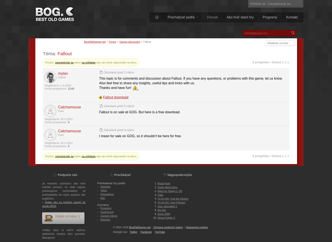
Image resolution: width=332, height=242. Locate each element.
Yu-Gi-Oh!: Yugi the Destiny (173, 198)
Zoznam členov (109, 215)
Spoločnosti (106, 212)
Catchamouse (69, 107)
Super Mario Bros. (168, 187)
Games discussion (129, 41)
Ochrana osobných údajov (168, 227)
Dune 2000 (164, 214)
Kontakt (292, 17)
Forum (112, 41)
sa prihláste (88, 62)
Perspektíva (107, 194)
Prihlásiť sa (258, 4)
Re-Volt (162, 210)
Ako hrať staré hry (240, 17)
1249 (71, 88)
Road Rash (164, 183)
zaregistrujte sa (64, 62)
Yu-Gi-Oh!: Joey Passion (171, 202)
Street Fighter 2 (166, 217)
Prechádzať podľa (183, 17)
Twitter (133, 232)
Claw (160, 195)
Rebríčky (105, 219)
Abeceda (105, 186)
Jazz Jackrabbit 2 (167, 206)
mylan (63, 73)
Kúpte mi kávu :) (62, 217)
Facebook (146, 232)
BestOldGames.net (94, 41)
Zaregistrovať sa (279, 4)
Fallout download (116, 97)
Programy (270, 17)
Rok (102, 198)
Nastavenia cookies (197, 227)
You (160, 232)
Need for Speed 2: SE (170, 191)
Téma (103, 190)
